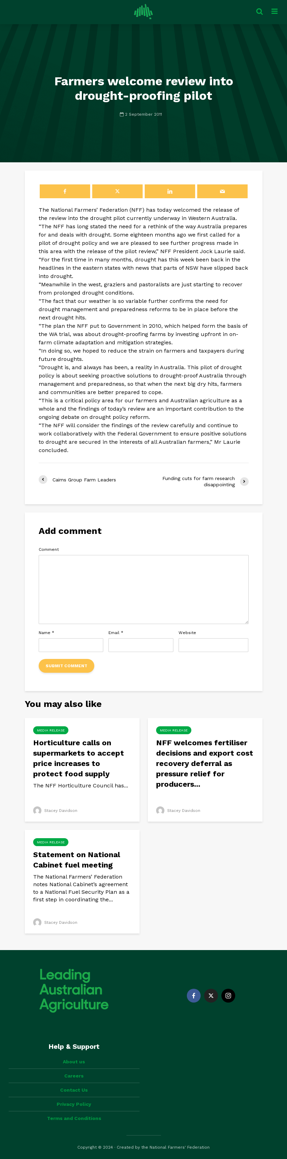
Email (115, 633)
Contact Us (74, 1090)
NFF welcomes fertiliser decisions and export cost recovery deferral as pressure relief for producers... (204, 763)
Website (187, 633)
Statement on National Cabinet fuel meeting (76, 859)
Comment (49, 549)
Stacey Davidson (56, 810)
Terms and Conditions (74, 1118)
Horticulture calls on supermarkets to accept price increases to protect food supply (78, 758)
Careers (74, 1076)
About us (74, 1061)
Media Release (51, 730)
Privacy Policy (74, 1104)
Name (46, 633)
